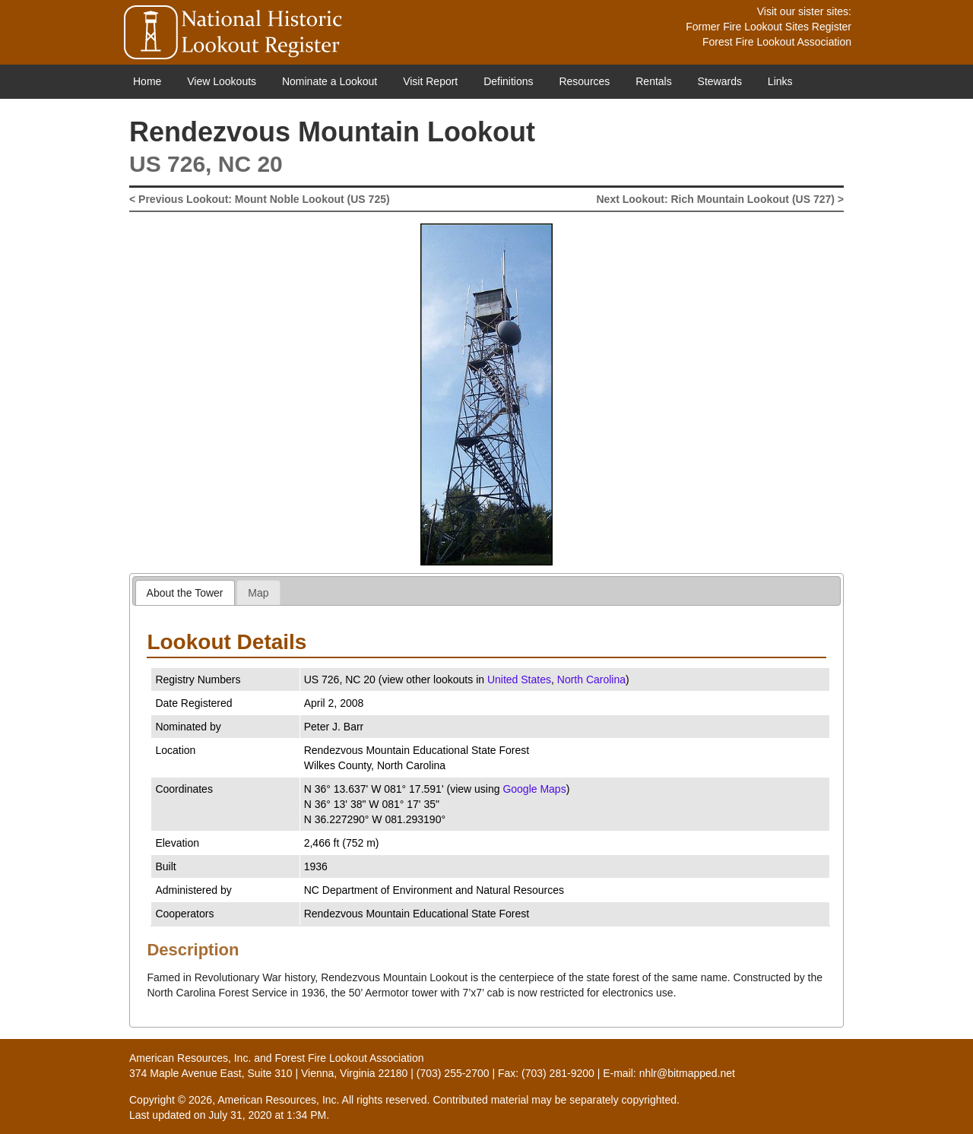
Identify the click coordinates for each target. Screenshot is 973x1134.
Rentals (653, 81)
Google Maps (534, 789)
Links (780, 81)
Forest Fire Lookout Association (776, 42)
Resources (584, 81)
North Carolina (591, 679)
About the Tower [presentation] (185, 593)
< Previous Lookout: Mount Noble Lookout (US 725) (259, 199)
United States (519, 679)
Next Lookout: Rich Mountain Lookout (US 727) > (721, 199)
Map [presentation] (258, 593)
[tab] (185, 592)
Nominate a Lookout (329, 81)
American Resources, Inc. (190, 1058)
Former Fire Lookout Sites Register (768, 27)
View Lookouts (221, 81)
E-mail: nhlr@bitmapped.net (669, 1073)
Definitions (508, 81)
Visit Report (430, 81)
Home (147, 81)
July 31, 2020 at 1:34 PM (267, 1115)
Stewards (720, 81)
